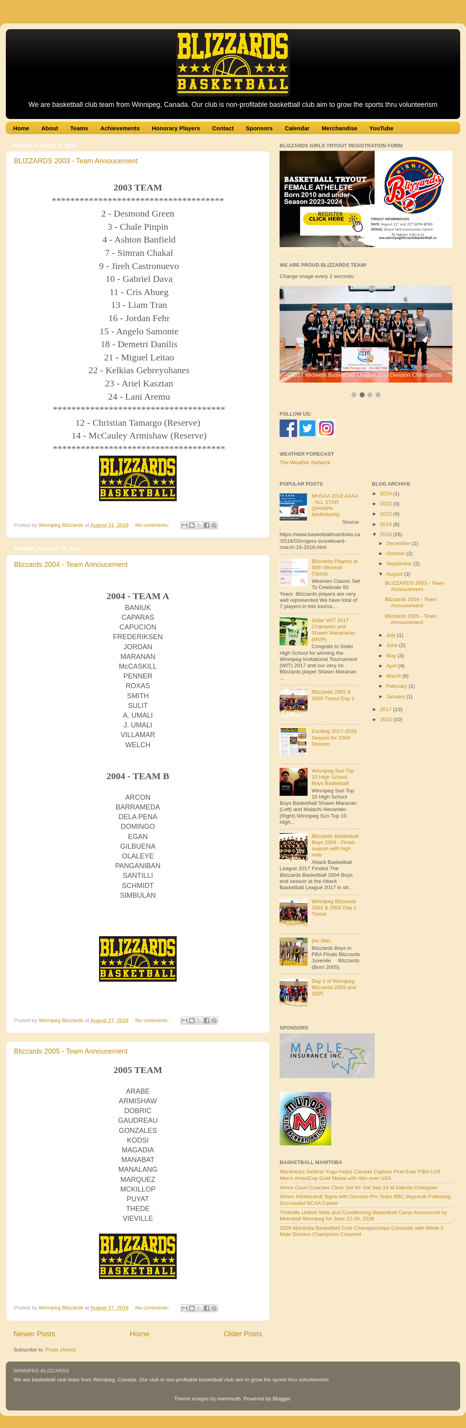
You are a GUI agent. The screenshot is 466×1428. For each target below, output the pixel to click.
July (391, 635)
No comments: (152, 525)
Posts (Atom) (61, 1350)
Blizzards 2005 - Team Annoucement (71, 1051)
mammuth (228, 1399)
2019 (386, 524)
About (49, 128)
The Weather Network (305, 462)
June (392, 645)
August (395, 574)
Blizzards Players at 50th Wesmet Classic (334, 567)
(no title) (320, 941)
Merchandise (339, 128)
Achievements (120, 128)
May (392, 656)
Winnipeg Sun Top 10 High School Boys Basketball (332, 777)
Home (21, 128)
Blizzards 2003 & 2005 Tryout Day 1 (332, 695)
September (400, 563)
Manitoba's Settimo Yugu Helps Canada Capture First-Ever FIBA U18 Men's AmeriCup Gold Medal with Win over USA (360, 1175)
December (399, 543)
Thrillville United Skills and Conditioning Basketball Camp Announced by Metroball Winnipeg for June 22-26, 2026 (363, 1216)
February (397, 686)
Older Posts (243, 1334)
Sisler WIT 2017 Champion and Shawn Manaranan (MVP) (333, 629)
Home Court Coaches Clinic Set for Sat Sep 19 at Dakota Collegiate (358, 1187)
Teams (79, 128)
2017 (386, 709)
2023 (386, 504)
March (394, 676)
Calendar (297, 128)
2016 (386, 719)
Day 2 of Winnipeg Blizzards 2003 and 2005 (333, 987)
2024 (386, 493)
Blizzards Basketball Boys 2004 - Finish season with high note (334, 845)
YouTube (381, 128)
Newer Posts (34, 1334)
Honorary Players (176, 128)
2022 (386, 514)
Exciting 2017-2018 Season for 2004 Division (333, 737)
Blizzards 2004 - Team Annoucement (71, 564)
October (396, 553)
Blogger (281, 1399)
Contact (223, 128)
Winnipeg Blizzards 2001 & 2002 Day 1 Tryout (333, 907)
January (396, 696)
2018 (386, 534)
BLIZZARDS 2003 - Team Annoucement (76, 161)
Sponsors (259, 128)
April (392, 666)
